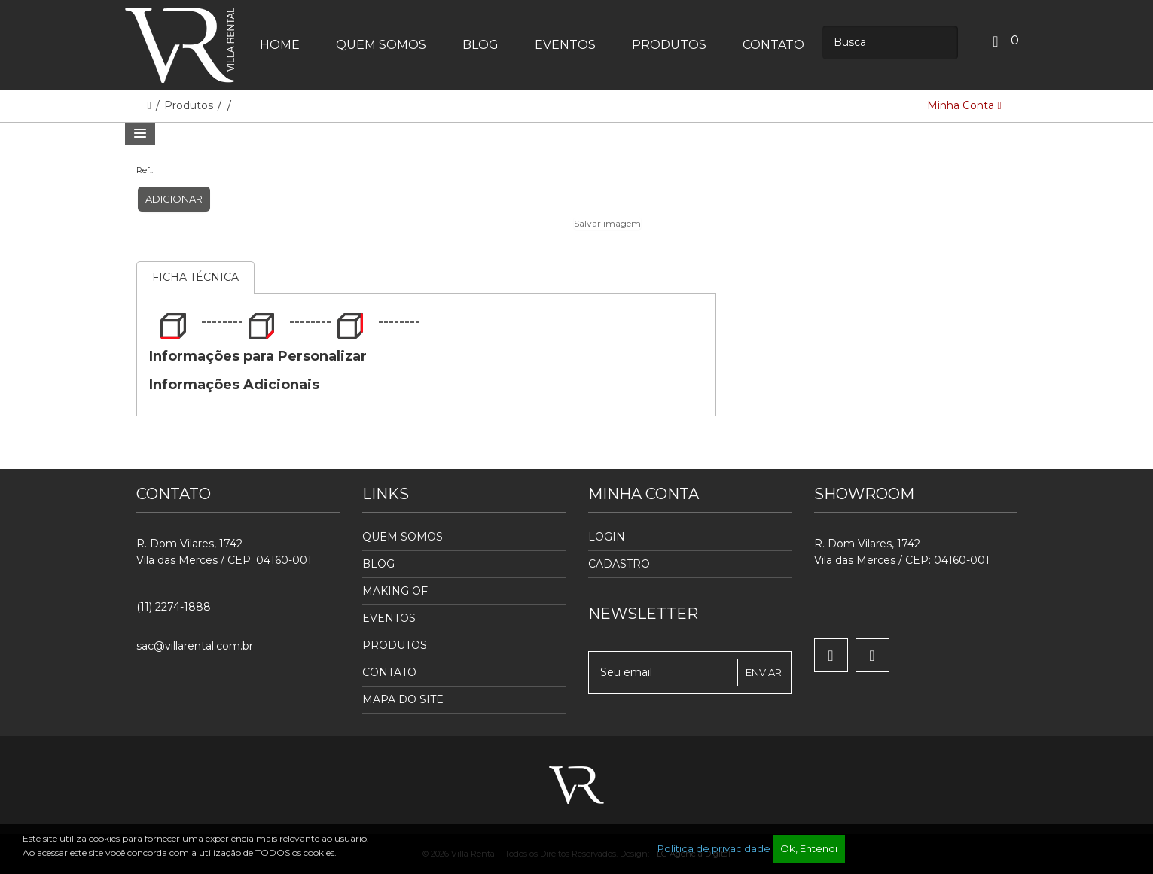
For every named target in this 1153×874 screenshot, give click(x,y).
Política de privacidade (713, 848)
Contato (389, 672)
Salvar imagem (607, 223)
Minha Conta (964, 105)
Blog (378, 564)
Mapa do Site (403, 699)
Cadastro (619, 564)
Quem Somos (402, 537)
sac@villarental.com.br (194, 646)
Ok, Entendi (808, 848)
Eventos (389, 618)
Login (606, 537)
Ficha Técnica (195, 277)
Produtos (190, 105)
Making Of (395, 591)
